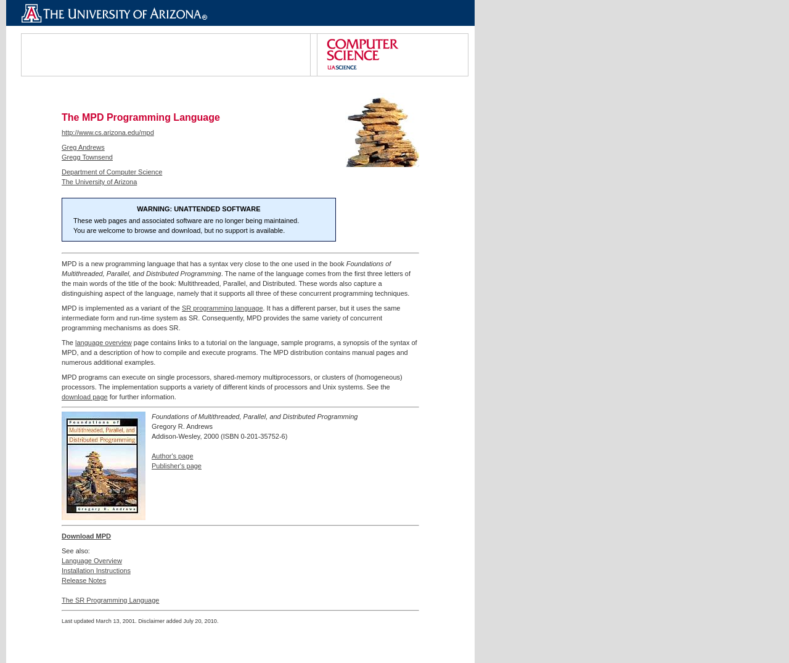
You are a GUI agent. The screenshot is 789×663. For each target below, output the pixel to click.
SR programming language (222, 308)
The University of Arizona (99, 181)
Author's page (173, 456)
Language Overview (92, 560)
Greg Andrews (83, 147)
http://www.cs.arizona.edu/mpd (108, 132)
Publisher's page (177, 466)
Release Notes (84, 580)
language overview (103, 342)
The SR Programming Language (110, 600)
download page (85, 397)
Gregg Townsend (87, 157)
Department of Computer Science (112, 172)
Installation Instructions (96, 570)
